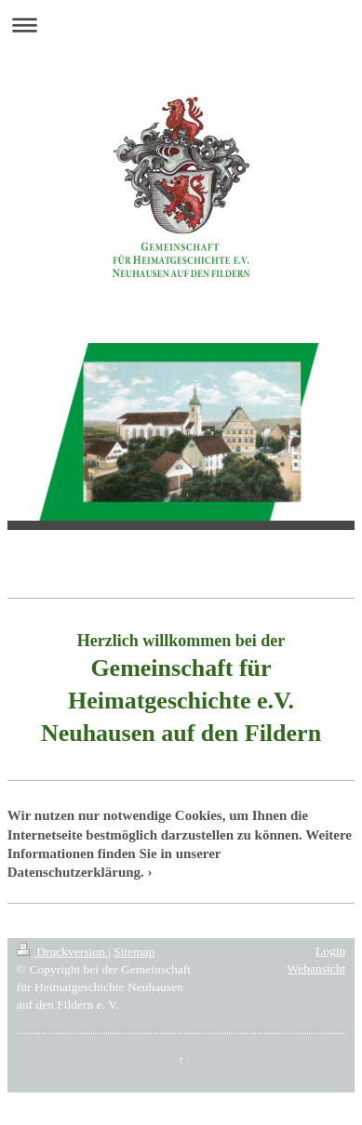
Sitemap (134, 952)
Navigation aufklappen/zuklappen (181, 25)
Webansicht (317, 968)
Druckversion (62, 952)
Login (330, 951)
